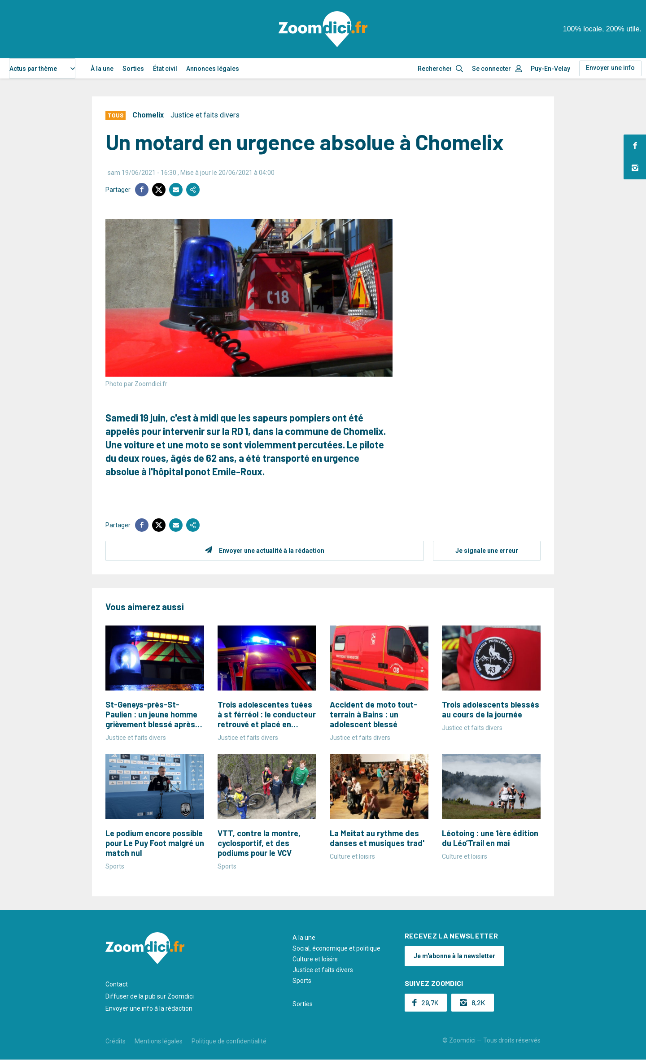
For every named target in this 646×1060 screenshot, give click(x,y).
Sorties (133, 68)
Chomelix (148, 115)
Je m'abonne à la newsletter (454, 956)
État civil (165, 68)
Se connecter (491, 68)
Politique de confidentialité (229, 1041)
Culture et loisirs (315, 959)
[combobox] (42, 68)
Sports (301, 980)
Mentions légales (159, 1041)
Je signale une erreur (486, 550)
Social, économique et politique (336, 948)
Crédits (115, 1041)
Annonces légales (212, 68)
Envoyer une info (610, 67)
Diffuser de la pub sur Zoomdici (149, 996)
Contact (116, 984)
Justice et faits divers (205, 115)
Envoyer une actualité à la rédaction (271, 550)
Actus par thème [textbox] (33, 68)
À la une (102, 68)
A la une (303, 937)
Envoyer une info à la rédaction (148, 1008)
